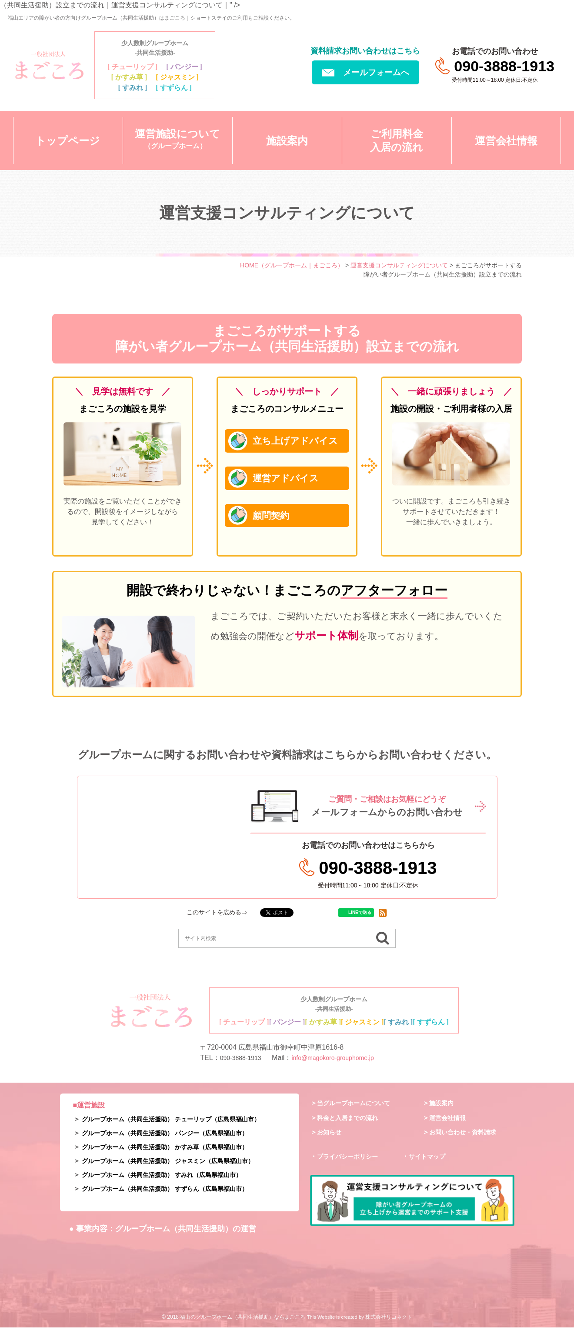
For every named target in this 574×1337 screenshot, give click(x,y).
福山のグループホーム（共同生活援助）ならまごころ (242, 1327)
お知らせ (331, 1141)
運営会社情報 (450, 1126)
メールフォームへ (365, 72)
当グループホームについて (358, 1112)
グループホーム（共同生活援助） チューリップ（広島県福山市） (183, 1128)
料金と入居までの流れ (352, 1126)
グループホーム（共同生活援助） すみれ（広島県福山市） (173, 1184)
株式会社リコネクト (388, 1327)
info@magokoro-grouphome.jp (336, 1067)
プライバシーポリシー (352, 1165)
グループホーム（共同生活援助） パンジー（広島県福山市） (176, 1142)
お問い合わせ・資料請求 (467, 1141)
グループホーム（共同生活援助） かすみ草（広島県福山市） (176, 1156)
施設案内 (443, 1112)
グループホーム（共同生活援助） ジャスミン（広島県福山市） (180, 1170)
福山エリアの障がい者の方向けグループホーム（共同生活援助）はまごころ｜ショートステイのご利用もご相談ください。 (151, 18)
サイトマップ (430, 1165)
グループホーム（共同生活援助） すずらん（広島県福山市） (176, 1198)
